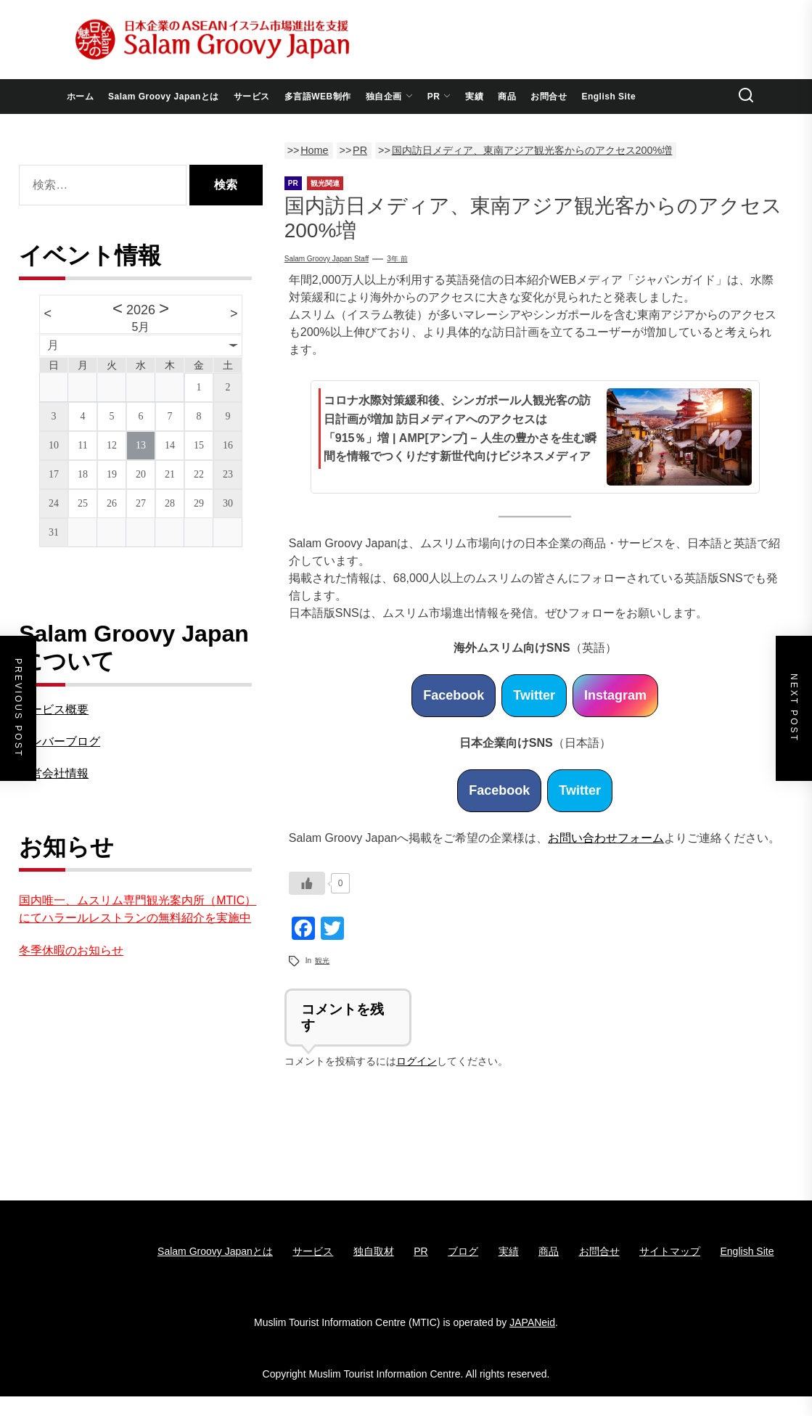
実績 (474, 96)
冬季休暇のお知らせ (71, 950)
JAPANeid (532, 1322)
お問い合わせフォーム (606, 838)
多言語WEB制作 (317, 96)
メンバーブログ (59, 741)
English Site (608, 96)
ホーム (80, 96)
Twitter (534, 695)
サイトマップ (669, 1251)
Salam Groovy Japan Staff (326, 259)
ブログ (463, 1251)
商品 (507, 96)
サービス (252, 96)
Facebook (453, 695)
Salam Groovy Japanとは (163, 96)
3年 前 (397, 259)
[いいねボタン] (307, 883)
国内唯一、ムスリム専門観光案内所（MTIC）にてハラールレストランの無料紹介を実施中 (137, 909)
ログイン (416, 1061)
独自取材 (373, 1251)
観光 (322, 961)
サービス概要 (54, 709)
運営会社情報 (54, 773)
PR (439, 96)
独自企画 (389, 96)
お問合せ (548, 96)
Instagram (615, 695)
